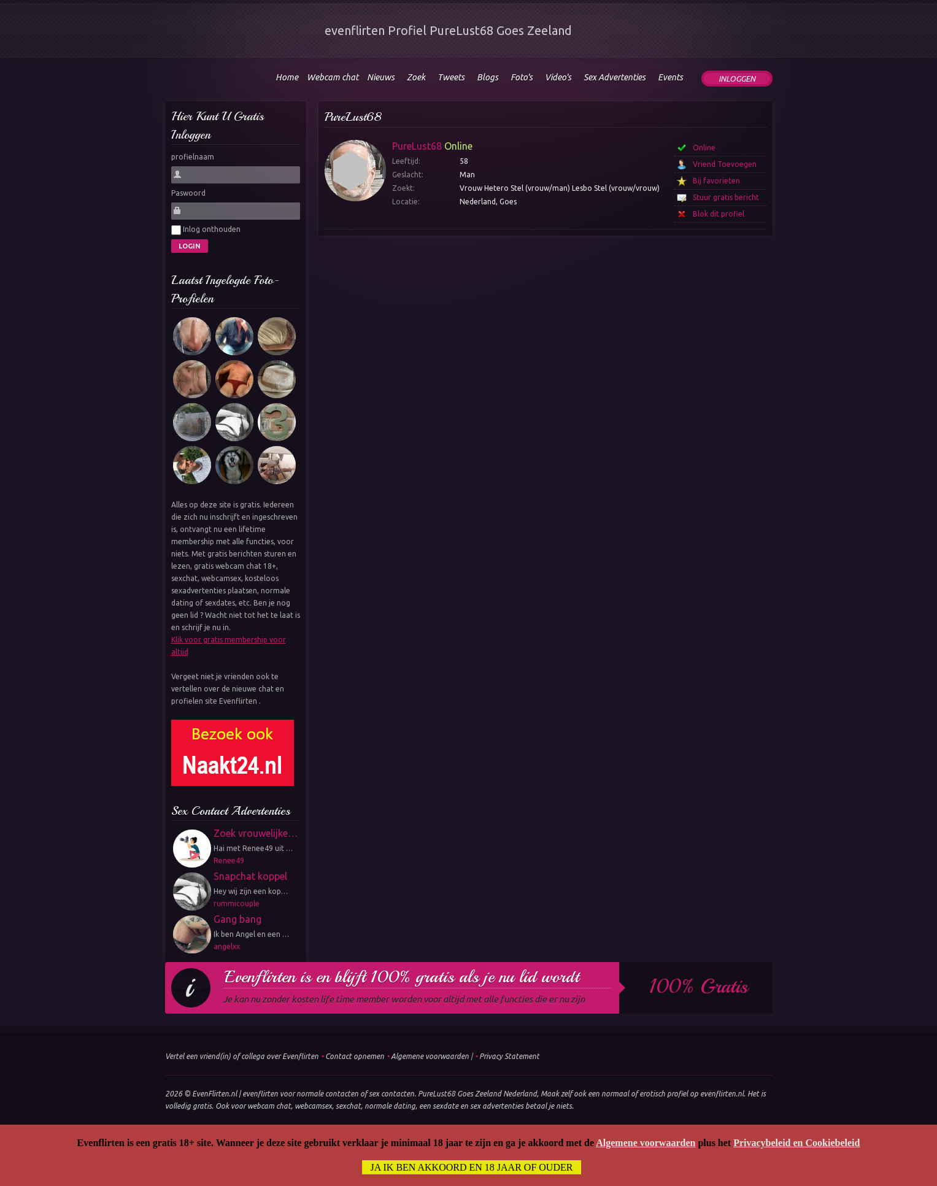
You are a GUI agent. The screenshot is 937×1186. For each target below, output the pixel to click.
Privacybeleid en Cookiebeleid (796, 1143)
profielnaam (192, 157)
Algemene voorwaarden (430, 1056)
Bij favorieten (716, 181)
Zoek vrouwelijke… (256, 833)
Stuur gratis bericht (726, 197)
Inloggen (737, 78)
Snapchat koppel (250, 876)
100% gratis (698, 986)
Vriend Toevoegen (725, 164)
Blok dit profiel (718, 214)
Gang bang (237, 919)
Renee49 (229, 860)
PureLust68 (353, 117)
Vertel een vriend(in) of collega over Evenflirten (241, 1056)
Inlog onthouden (206, 230)
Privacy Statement (509, 1056)
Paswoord (188, 193)
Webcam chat (332, 77)
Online (704, 148)
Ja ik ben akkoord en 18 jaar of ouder (472, 1167)
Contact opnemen (354, 1056)
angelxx (227, 946)
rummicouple (237, 903)
